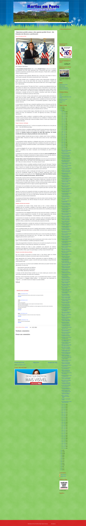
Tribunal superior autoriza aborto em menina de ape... (66, 174)
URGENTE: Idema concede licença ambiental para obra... (66, 391)
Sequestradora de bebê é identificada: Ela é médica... (66, 277)
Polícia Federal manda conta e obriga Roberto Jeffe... (65, 285)
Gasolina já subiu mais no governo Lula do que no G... (66, 196)
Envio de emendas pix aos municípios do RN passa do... (66, 388)
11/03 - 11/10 (64, 124)
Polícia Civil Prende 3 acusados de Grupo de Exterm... (66, 206)
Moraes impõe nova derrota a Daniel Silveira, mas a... (65, 161)
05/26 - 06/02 (64, 415)
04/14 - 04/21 (64, 425)
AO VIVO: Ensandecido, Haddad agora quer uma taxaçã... (66, 168)
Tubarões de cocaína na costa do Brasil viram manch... (66, 360)
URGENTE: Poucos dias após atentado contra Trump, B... (65, 171)
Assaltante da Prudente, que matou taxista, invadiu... (65, 393)
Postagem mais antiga (52, 362)
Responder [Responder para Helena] (19, 296)
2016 (61, 461)
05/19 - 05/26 (64, 417)
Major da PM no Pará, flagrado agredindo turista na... (66, 381)
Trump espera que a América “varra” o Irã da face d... (65, 257)
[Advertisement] (66, 511)
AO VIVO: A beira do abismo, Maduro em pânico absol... (66, 297)
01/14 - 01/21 (64, 446)
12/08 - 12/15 (64, 116)
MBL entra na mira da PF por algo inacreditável (65, 287)
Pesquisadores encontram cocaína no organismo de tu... (66, 376)
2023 (61, 450)
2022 (61, 451)
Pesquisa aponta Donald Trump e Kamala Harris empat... (66, 259)
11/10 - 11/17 (64, 123)
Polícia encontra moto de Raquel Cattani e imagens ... (66, 163)
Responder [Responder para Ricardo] (19, 322)
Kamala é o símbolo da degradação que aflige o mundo (65, 396)
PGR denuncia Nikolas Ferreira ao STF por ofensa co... (66, 211)
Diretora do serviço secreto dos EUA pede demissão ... (66, 330)
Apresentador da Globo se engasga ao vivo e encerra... (66, 335)
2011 (61, 469)
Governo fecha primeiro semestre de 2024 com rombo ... (66, 194)
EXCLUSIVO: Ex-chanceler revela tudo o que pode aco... (66, 348)
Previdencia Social (62, 100)
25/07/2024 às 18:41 (24, 300)
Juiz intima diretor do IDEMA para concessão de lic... (65, 386)
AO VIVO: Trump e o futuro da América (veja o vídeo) (66, 290)
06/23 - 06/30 (64, 409)
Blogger (57, 523)
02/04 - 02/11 (64, 441)
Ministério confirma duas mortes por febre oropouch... (66, 254)
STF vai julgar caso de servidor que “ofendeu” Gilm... (66, 340)
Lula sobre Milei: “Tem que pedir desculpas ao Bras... (66, 328)
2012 (61, 468)
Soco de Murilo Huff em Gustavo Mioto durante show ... (66, 402)
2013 (61, 466)
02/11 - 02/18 (64, 440)
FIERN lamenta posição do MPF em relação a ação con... (66, 345)
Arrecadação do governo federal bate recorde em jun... (66, 244)
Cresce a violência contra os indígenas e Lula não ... (65, 221)
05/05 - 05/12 (64, 420)
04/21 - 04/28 (64, 423)
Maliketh (49, 523)
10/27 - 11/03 (64, 126)
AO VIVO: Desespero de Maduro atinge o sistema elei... (66, 262)
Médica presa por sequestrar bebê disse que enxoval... (66, 252)
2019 (61, 456)
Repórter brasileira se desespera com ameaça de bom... (66, 153)
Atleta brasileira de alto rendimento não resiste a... (65, 176)
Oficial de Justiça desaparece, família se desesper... (65, 282)
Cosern (60, 95)
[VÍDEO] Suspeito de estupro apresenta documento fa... (65, 267)
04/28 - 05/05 (64, 422)
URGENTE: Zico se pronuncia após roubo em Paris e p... (66, 158)
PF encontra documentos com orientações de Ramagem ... (65, 204)
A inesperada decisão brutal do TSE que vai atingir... (66, 181)
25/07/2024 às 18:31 (24, 313)
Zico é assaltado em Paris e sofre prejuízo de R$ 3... (66, 201)
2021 (61, 453)
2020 (61, 455)
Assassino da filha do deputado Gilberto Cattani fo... (66, 239)
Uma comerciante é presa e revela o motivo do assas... (65, 305)
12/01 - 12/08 (64, 118)
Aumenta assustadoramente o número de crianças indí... (65, 363)
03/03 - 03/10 (64, 435)
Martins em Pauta (63, 474)
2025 (61, 108)
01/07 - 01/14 (64, 448)
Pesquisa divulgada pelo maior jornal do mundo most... (66, 179)
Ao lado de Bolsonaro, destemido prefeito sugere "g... (66, 242)
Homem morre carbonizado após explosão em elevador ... (66, 216)
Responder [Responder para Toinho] (19, 309)
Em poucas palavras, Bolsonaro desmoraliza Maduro (66, 300)
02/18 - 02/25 (64, 438)
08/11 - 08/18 (64, 144)
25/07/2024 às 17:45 (24, 319)
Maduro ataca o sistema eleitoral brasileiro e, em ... (66, 315)
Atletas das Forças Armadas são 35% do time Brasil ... (66, 214)
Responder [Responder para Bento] (19, 316)
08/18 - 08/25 (64, 142)
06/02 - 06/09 (64, 414)
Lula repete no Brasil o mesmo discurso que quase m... (66, 343)
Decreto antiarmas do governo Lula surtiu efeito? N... (65, 368)
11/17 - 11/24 (64, 121)
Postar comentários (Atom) (21, 364)
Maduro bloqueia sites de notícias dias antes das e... (66, 373)
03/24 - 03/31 (64, 430)
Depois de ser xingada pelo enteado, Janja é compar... (65, 219)
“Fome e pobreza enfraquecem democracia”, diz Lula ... (66, 312)
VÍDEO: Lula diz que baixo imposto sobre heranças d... (65, 371)
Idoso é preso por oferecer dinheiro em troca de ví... (65, 323)
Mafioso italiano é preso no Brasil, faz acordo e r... (65, 186)
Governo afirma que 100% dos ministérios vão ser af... (66, 191)
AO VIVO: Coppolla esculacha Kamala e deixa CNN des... (66, 378)
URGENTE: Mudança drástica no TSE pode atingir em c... (66, 353)
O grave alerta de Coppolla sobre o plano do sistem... (66, 358)
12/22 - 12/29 (64, 113)
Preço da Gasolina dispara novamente (65, 199)
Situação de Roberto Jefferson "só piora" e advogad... (65, 224)
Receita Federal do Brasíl (63, 99)
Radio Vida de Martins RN (63, 87)
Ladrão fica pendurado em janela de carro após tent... (66, 234)
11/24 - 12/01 (64, 119)
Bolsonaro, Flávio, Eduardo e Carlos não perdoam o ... (65, 237)
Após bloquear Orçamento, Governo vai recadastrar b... (66, 229)
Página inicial (36, 362)
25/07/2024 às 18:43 (24, 293)
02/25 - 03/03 (64, 436)
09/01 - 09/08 (64, 139)
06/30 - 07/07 (64, 407)
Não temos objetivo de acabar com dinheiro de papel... (65, 307)
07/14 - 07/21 (64, 404)
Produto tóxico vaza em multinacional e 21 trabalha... (66, 272)
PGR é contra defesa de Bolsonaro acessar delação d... (66, 249)
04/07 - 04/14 (64, 427)
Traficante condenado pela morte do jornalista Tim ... (66, 292)
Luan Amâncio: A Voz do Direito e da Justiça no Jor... (66, 338)
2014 (61, 464)
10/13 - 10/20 (64, 129)
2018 (61, 458)
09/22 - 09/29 (64, 134)
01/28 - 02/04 (64, 443)
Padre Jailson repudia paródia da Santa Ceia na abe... (66, 151)
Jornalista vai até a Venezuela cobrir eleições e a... (65, 184)
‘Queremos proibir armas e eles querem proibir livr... (66, 270)
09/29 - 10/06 (64, 132)
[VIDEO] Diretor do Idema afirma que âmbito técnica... (66, 320)
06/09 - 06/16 (64, 412)
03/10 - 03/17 (64, 433)
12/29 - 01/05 (64, 111)
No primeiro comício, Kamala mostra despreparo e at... (65, 350)
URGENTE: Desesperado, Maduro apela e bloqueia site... (66, 355)
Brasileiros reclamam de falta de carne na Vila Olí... (66, 247)
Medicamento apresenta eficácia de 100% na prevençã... (66, 227)
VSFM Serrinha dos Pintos (63, 84)
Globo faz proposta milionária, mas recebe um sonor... (66, 333)
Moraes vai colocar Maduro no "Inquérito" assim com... (66, 302)
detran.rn (60, 102)
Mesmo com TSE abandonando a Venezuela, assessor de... (66, 189)
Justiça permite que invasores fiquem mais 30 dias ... (65, 209)
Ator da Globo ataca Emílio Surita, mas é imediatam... (65, 156)
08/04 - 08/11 (64, 145)
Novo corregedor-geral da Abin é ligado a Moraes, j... (66, 366)
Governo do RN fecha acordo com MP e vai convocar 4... (65, 325)
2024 (61, 110)
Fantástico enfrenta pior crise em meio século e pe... (66, 275)
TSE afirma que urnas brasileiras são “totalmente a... (66, 310)
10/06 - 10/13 (64, 131)
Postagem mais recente (19, 362)
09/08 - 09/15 (64, 137)
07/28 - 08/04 (64, 147)
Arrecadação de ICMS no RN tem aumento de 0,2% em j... (66, 383)
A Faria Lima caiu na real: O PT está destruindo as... (66, 232)
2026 (61, 107)
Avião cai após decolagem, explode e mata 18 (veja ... (65, 295)
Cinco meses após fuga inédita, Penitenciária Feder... (66, 264)
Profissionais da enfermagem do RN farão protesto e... (66, 317)
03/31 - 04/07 (64, 428)
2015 (61, 463)
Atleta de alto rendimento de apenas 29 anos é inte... (65, 280)
